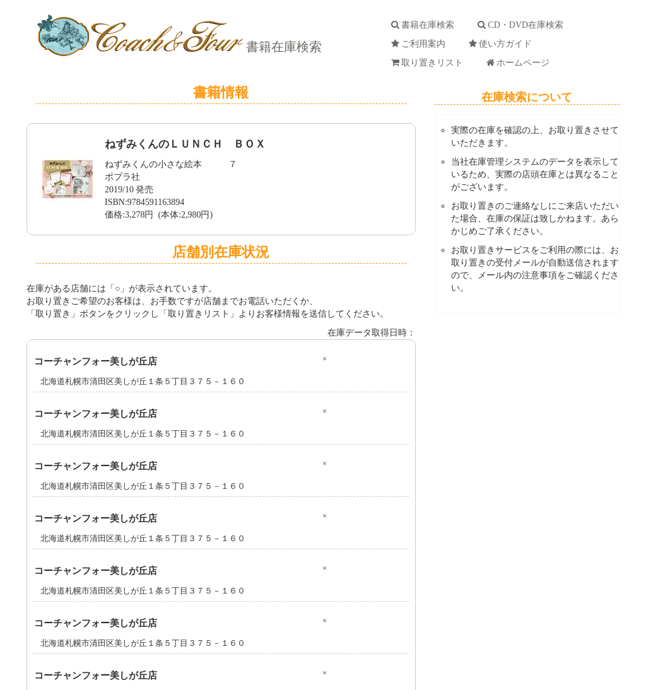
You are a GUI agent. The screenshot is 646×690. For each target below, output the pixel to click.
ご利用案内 (420, 44)
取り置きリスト (429, 62)
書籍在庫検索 (282, 47)
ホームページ (520, 62)
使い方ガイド (502, 44)
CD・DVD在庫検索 (523, 25)
